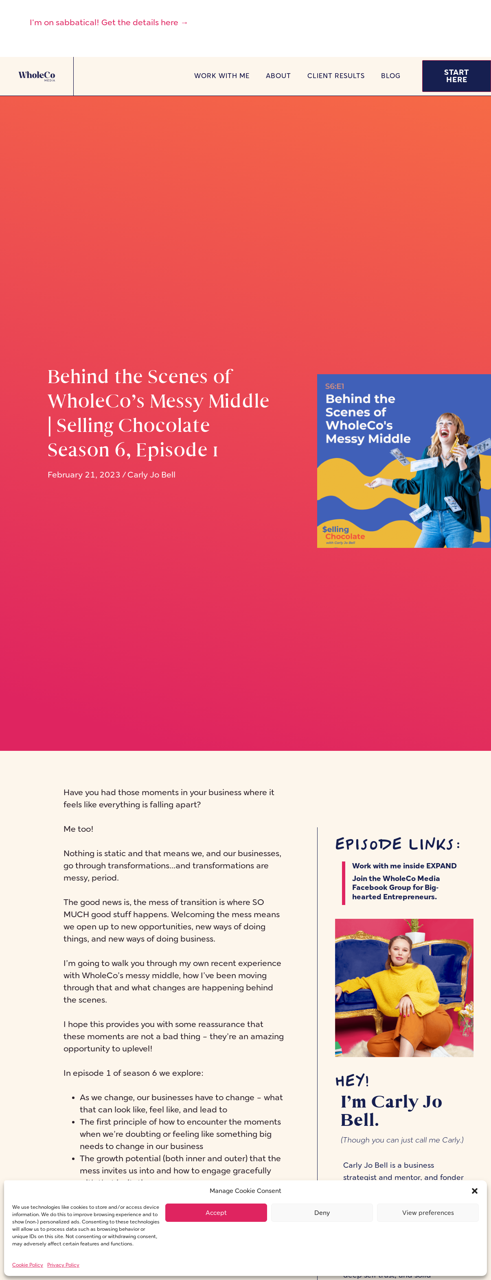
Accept (216, 1213)
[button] (475, 1191)
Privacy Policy (63, 1265)
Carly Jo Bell (151, 475)
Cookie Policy (27, 1265)
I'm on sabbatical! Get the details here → (109, 22)
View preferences (428, 1213)
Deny (322, 1213)
